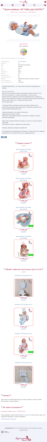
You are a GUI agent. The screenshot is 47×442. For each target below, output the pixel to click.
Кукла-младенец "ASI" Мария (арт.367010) (23, 150)
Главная (11, 12)
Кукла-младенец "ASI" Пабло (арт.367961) (23, 208)
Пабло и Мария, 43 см (33, 12)
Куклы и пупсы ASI (23, 12)
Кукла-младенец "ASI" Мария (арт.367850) (23, 237)
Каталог (16, 12)
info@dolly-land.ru (23, 430)
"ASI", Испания (22, 61)
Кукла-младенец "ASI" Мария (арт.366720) (23, 179)
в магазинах (27, 415)
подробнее (23, 174)
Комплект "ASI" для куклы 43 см (23, 275)
